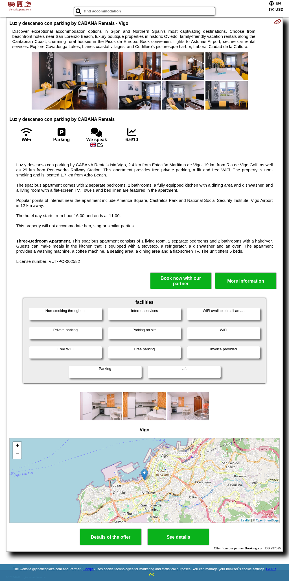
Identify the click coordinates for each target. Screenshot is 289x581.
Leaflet (245, 520)
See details (178, 537)
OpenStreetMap (267, 520)
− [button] (17, 454)
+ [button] (17, 446)
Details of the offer (110, 537)
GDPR (271, 569)
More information (245, 281)
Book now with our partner (181, 281)
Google (88, 569)
